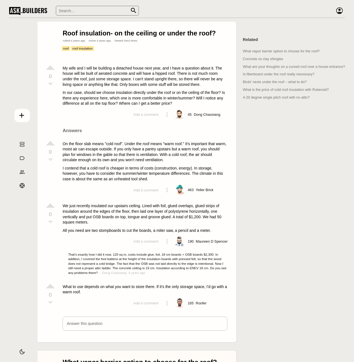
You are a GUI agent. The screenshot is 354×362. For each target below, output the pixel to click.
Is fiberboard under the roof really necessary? (278, 74)
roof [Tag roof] (66, 48)
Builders (18, 177)
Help (19, 191)
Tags (18, 164)
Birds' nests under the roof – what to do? (275, 82)
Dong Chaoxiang (114, 272)
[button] (145, 324)
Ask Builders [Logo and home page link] (29, 10)
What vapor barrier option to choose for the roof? (281, 51)
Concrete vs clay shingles (263, 59)
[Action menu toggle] (167, 115)
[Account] (339, 10)
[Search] (97, 11)
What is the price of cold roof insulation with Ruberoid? (286, 90)
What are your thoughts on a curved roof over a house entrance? (294, 67)
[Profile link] (207, 115)
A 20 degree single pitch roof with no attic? (276, 97)
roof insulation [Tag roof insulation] (82, 48)
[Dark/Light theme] (19, 349)
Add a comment (146, 114)
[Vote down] (50, 84)
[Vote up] (50, 68)
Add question (19, 114)
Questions (18, 150)
